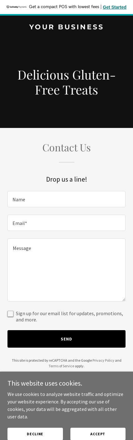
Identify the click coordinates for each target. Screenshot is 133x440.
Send (66, 339)
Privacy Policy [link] (103, 360)
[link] (66, 27)
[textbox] (66, 199)
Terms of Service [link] (61, 366)
